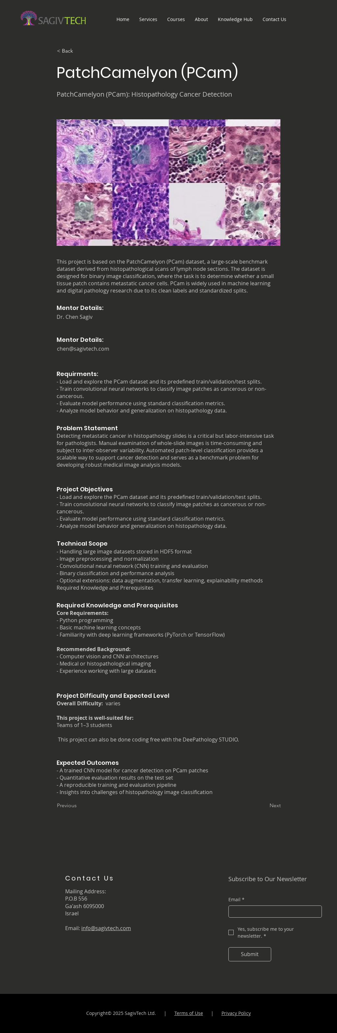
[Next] (264, 805)
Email (236, 899)
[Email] (273, 912)
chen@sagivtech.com (83, 348)
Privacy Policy (236, 1013)
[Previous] (78, 805)
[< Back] (78, 51)
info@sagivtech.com (106, 928)
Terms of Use (188, 1013)
